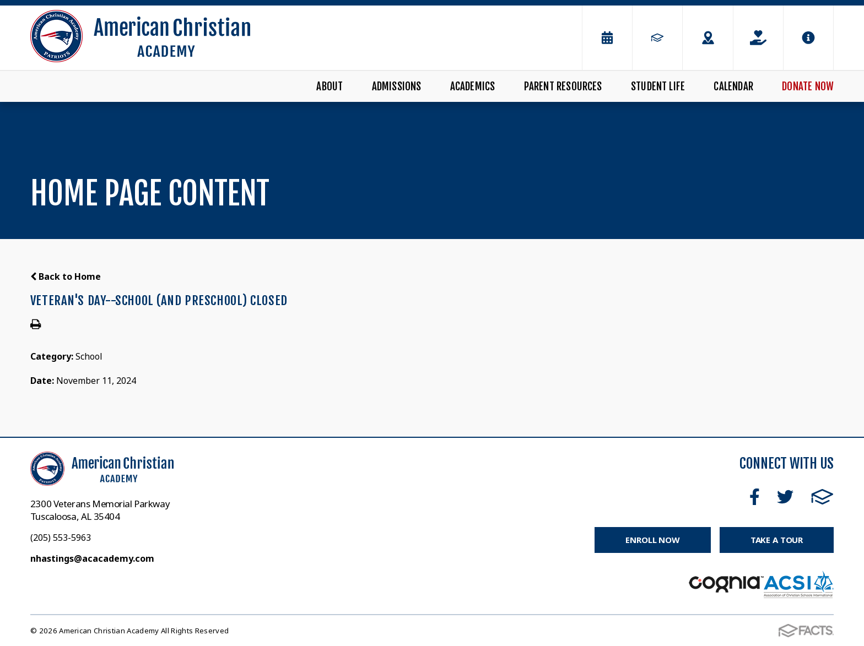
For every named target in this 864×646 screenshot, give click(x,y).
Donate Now (808, 86)
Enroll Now (652, 539)
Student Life (658, 86)
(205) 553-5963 (60, 537)
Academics (472, 86)
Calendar (733, 86)
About (329, 86)
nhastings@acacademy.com (92, 558)
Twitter (785, 496)
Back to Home (65, 276)
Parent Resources (563, 86)
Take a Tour (776, 539)
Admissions (397, 86)
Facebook (754, 496)
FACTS (822, 496)
